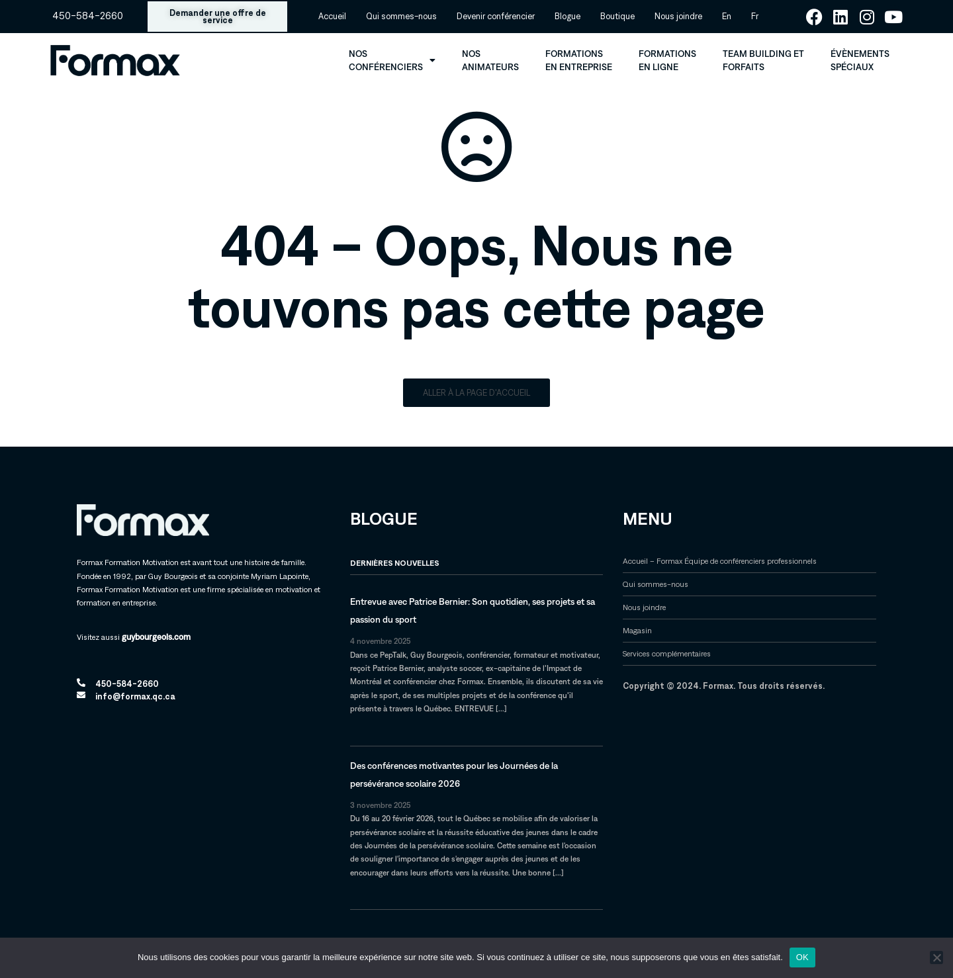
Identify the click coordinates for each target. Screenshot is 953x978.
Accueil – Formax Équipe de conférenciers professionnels (720, 560)
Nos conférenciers (392, 60)
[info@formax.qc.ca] (81, 695)
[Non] (936, 957)
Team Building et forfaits (763, 60)
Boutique (617, 16)
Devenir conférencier (496, 16)
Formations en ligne (667, 60)
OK (802, 957)
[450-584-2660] (81, 682)
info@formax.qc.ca (135, 696)
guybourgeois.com (156, 637)
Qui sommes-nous (401, 16)
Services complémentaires (667, 653)
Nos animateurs (490, 60)
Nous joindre (678, 16)
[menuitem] (726, 16)
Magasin (637, 630)
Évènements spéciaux (860, 60)
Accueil (332, 16)
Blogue (567, 16)
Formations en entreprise (578, 60)
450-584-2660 (87, 16)
